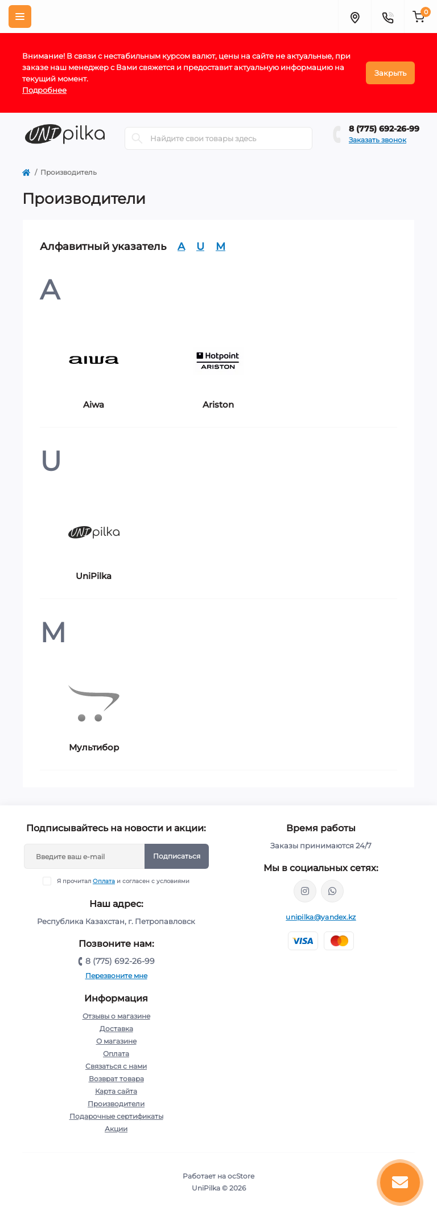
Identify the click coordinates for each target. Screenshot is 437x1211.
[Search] (137, 138)
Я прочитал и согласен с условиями (123, 881)
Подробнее (44, 90)
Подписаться (176, 856)
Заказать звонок (377, 140)
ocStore (241, 1176)
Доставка (116, 1028)
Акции (116, 1128)
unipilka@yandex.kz (321, 917)
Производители (116, 1103)
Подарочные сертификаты (116, 1116)
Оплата (104, 881)
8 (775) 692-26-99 (384, 129)
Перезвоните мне (116, 975)
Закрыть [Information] (390, 72)
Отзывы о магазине (116, 1016)
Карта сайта (116, 1091)
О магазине (116, 1041)
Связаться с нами (116, 1066)
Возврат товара (116, 1078)
